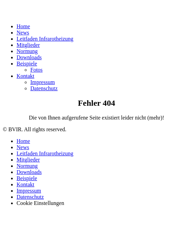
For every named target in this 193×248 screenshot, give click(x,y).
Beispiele (27, 63)
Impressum (42, 82)
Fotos (36, 70)
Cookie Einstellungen (40, 203)
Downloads (29, 57)
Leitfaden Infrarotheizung (45, 39)
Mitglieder (28, 45)
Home (23, 26)
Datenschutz (44, 88)
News (23, 32)
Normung (27, 51)
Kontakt (25, 76)
